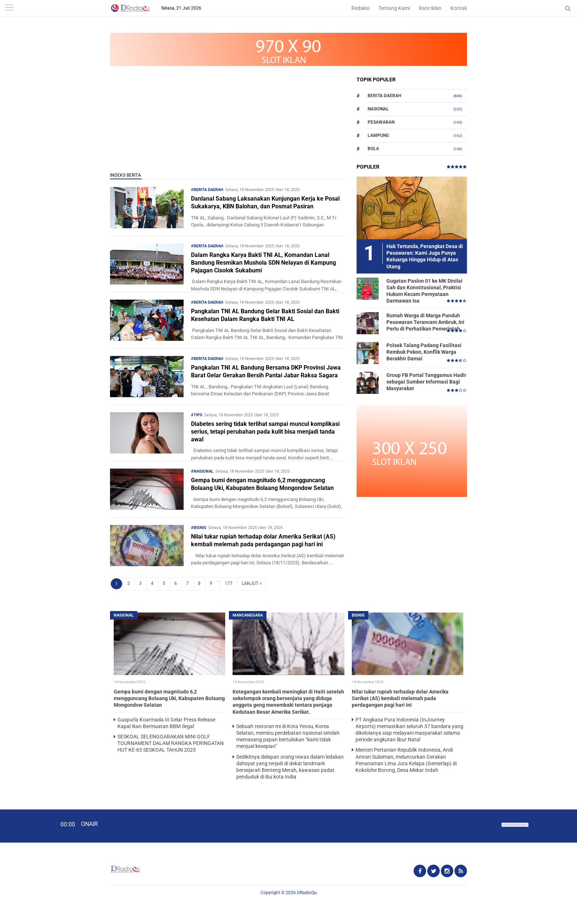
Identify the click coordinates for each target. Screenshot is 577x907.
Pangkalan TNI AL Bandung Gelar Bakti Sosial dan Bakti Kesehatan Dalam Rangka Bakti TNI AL (265, 315)
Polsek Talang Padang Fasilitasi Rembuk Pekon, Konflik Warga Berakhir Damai (423, 351)
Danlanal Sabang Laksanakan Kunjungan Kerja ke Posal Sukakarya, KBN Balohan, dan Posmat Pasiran (265, 202)
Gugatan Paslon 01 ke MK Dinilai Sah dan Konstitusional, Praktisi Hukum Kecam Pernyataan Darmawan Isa (424, 291)
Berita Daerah (384, 95)
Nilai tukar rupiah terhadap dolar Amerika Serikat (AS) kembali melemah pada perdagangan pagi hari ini (263, 540)
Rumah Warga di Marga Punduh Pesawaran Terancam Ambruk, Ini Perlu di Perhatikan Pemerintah (425, 322)
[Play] (23, 825)
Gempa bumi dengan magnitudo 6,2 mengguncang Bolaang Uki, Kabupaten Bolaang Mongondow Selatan (262, 484)
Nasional (378, 109)
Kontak (458, 8)
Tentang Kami (394, 8)
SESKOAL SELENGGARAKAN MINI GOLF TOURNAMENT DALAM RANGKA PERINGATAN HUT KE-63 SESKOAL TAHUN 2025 (170, 743)
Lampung (378, 135)
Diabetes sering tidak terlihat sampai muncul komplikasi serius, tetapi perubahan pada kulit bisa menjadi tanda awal (265, 431)
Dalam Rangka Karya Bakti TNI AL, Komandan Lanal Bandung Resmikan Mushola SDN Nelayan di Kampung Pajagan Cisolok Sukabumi (263, 262)
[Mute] (493, 823)
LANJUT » (252, 583)
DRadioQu (307, 892)
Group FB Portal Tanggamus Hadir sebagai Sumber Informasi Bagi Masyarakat (426, 381)
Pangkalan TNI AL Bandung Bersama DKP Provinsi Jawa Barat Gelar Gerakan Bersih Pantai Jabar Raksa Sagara (266, 371)
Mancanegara (248, 615)
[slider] (514, 829)
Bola (373, 148)
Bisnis (358, 615)
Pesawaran (381, 122)
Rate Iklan (430, 8)
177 (229, 583)
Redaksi (360, 8)
